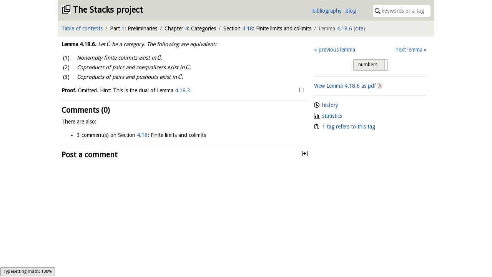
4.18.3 (182, 90)
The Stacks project (108, 10)
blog (351, 11)
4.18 (247, 28)
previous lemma (337, 50)
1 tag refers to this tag (348, 126)
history (330, 105)
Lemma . (79, 44)
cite (359, 28)
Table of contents (82, 28)
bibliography (327, 11)
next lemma (409, 50)
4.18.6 (344, 28)
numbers (367, 64)
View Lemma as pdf (345, 86)
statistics (332, 116)
